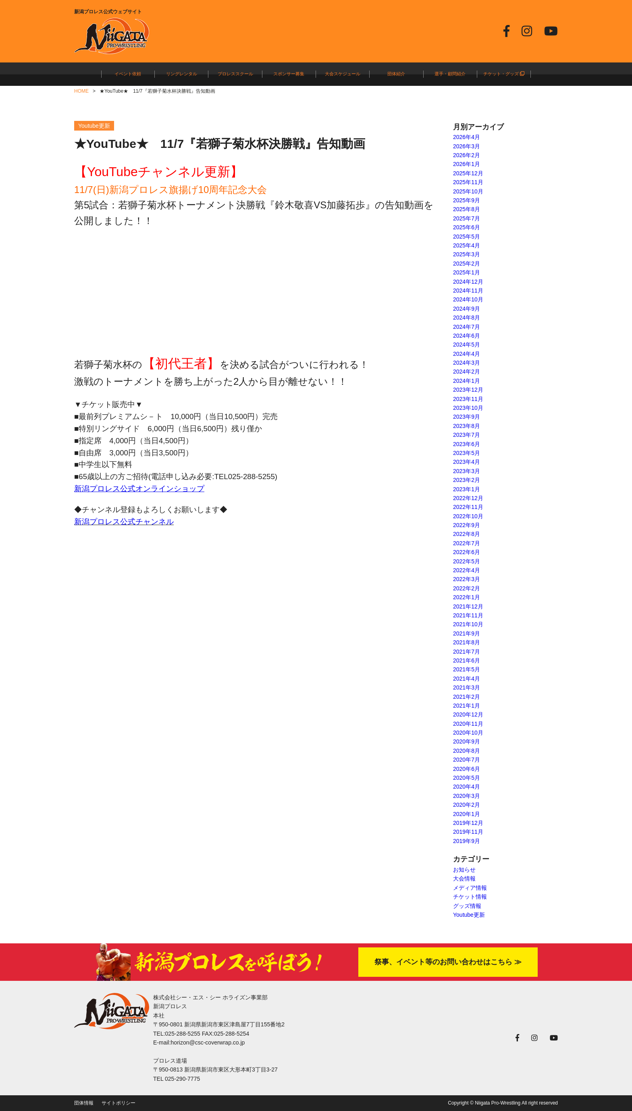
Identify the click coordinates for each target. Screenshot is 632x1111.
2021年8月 (466, 642)
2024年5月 (466, 344)
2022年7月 (466, 543)
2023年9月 (466, 416)
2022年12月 (468, 498)
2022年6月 (466, 552)
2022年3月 (466, 579)
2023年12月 (468, 389)
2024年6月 (466, 335)
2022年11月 (468, 507)
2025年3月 (466, 254)
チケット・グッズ (503, 73)
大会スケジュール (342, 73)
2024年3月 (466, 362)
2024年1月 (466, 381)
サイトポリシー (118, 1103)
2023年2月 (466, 480)
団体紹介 (396, 73)
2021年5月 (466, 669)
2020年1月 (466, 814)
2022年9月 (466, 525)
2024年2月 (466, 371)
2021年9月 (466, 633)
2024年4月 (466, 354)
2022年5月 (466, 561)
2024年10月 (468, 299)
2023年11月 (468, 399)
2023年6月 (466, 444)
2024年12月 (468, 281)
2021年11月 (468, 615)
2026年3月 (466, 146)
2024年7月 (466, 327)
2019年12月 (468, 823)
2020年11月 (468, 724)
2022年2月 (466, 588)
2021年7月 (466, 651)
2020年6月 (466, 769)
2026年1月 (466, 164)
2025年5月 (466, 236)
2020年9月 (466, 741)
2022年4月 (466, 570)
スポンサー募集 (288, 73)
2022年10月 (468, 516)
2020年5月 (466, 778)
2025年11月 (468, 182)
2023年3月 (466, 471)
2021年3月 (466, 687)
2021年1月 (466, 705)
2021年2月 (466, 697)
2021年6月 (466, 660)
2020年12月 (468, 714)
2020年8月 (466, 751)
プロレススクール (235, 73)
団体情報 (84, 1103)
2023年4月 (466, 462)
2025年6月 (466, 227)
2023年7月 (466, 435)
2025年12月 (468, 173)
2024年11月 (468, 290)
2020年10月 (468, 732)
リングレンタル (181, 73)
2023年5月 (466, 453)
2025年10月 (468, 191)
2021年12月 (468, 606)
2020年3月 (466, 796)
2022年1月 (466, 597)
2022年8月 (466, 534)
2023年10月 (468, 408)
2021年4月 (466, 678)
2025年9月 (466, 200)
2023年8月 (466, 426)
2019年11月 (468, 832)
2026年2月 (466, 155)
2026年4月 (466, 137)
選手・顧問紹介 (450, 73)
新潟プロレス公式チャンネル (124, 521)
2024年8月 (466, 317)
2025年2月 (466, 263)
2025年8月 (466, 209)
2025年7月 (466, 218)
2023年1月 (466, 489)
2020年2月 (466, 805)
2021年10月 (468, 624)
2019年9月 (466, 841)
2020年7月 (466, 759)
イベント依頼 (127, 73)
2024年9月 (466, 308)
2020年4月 (466, 786)
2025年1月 (466, 272)
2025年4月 (466, 245)
